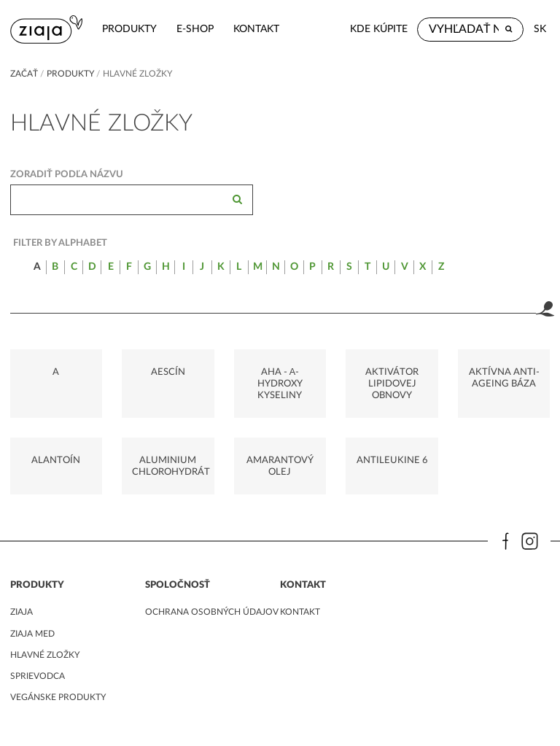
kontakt (256, 28)
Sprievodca (37, 676)
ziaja (21, 611)
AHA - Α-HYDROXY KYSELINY (280, 384)
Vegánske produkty (58, 697)
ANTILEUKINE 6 (392, 460)
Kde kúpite (379, 28)
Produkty (129, 28)
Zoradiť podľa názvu (66, 174)
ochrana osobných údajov (212, 611)
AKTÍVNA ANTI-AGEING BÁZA (504, 378)
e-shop (195, 28)
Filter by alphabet (60, 242)
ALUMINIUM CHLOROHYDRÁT (171, 466)
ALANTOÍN (55, 460)
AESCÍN (168, 372)
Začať (24, 73)
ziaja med (32, 633)
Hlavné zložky (44, 654)
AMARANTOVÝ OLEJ (280, 466)
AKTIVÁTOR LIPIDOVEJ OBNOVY (392, 384)
